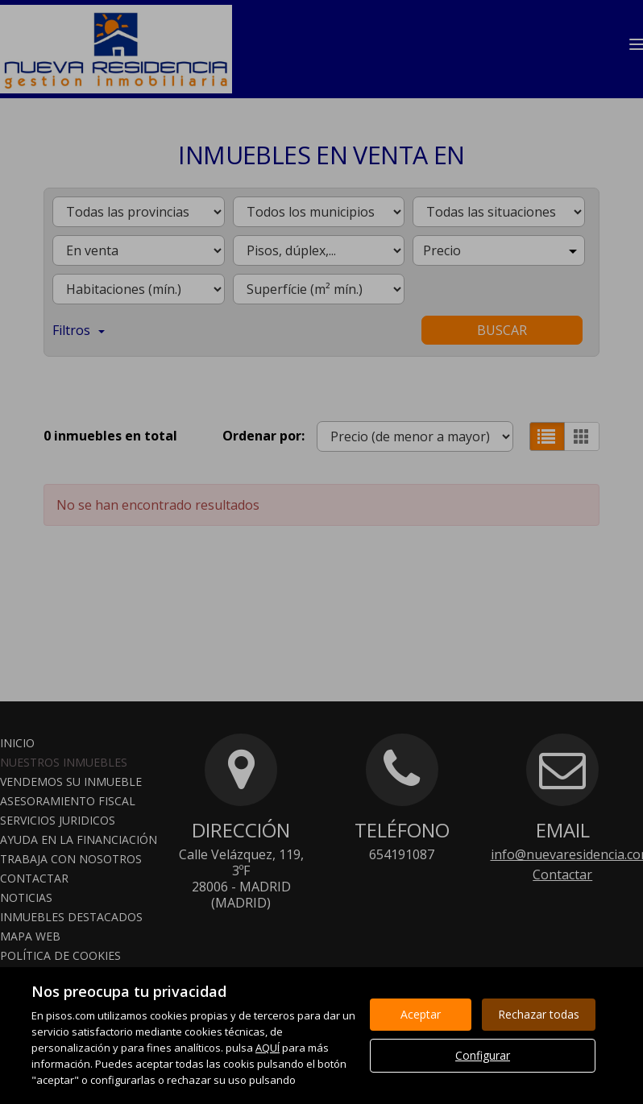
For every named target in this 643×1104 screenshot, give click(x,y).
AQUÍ (267, 1047)
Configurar (482, 1055)
